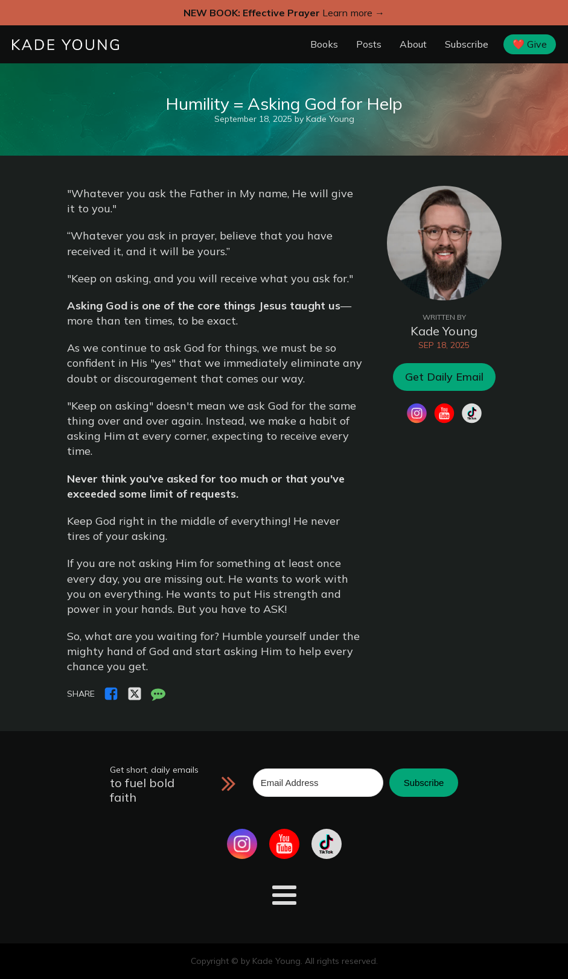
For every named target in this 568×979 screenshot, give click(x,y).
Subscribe (466, 44)
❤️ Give (529, 44)
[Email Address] (318, 782)
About (413, 44)
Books (324, 44)
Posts (368, 44)
